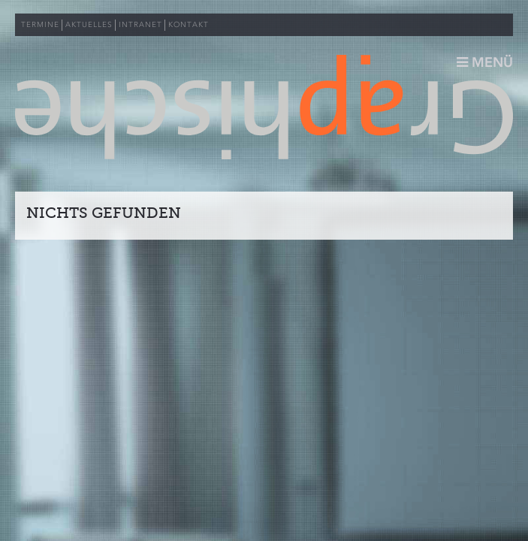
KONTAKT (188, 24)
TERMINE (40, 24)
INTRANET (140, 24)
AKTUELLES (89, 24)
